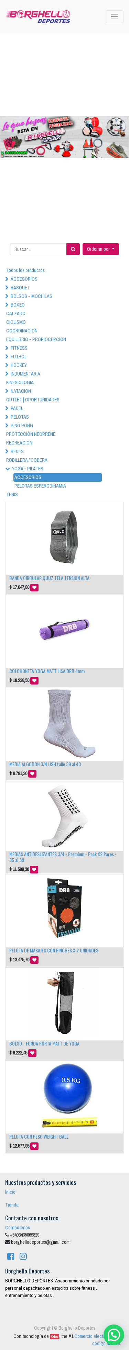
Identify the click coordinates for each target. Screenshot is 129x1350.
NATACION (21, 391)
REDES (17, 451)
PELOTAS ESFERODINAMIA (40, 486)
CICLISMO (16, 322)
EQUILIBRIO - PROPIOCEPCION (36, 339)
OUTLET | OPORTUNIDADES (33, 400)
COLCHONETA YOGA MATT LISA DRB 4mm (47, 670)
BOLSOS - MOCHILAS (31, 296)
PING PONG (22, 425)
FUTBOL (18, 356)
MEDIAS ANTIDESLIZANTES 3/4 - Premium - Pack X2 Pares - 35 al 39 (63, 856)
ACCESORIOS (24, 279)
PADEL (17, 408)
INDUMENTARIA (25, 374)
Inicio (10, 1192)
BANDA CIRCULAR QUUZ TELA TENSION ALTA (49, 577)
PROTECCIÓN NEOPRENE (30, 434)
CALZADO (15, 313)
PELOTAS (20, 417)
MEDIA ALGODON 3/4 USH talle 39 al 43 (45, 764)
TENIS (12, 494)
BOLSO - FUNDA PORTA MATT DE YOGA (44, 1043)
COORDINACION (21, 331)
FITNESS (19, 348)
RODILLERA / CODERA (26, 460)
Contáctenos (17, 1227)
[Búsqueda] (73, 249)
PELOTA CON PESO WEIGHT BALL (38, 1136)
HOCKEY (19, 365)
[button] (101, 249)
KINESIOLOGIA (20, 382)
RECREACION (19, 443)
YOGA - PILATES (27, 469)
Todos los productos (25, 270)
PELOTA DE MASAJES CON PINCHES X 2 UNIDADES (53, 950)
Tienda (12, 1205)
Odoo (54, 1336)
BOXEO (18, 305)
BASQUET (20, 287)
